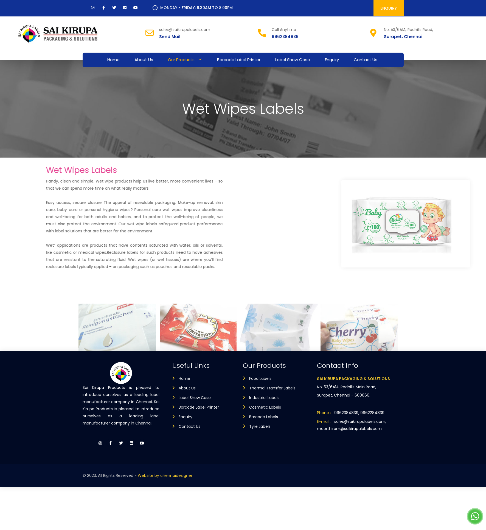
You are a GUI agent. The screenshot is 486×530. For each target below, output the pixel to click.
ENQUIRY (388, 8)
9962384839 (285, 36)
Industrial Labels (264, 397)
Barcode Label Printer (238, 59)
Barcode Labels (263, 417)
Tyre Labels (260, 426)
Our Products (181, 59)
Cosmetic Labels (265, 407)
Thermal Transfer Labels (272, 388)
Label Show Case (292, 59)
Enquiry (332, 59)
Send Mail (169, 36)
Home (113, 59)
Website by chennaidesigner (165, 475)
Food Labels (260, 378)
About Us (143, 59)
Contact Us (365, 59)
